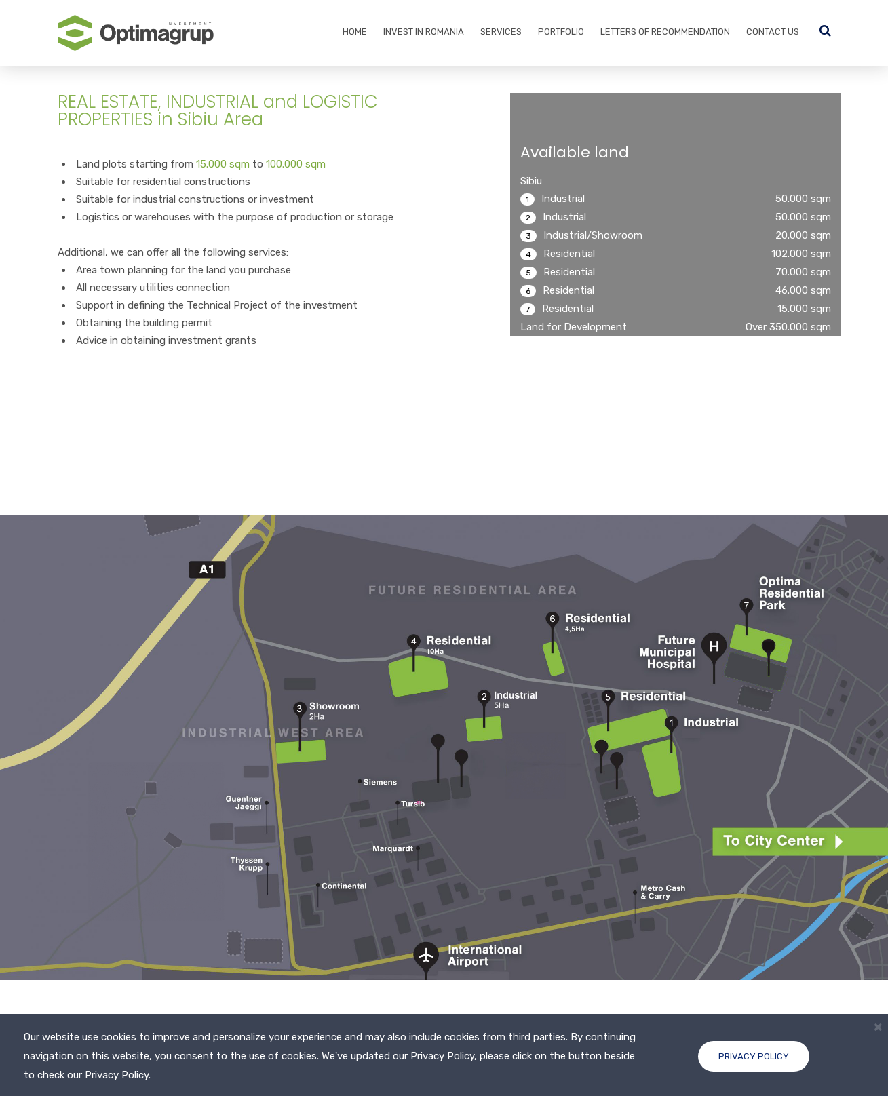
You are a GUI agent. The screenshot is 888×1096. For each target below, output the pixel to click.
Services (501, 31)
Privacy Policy (753, 1056)
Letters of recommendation (665, 31)
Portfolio (561, 31)
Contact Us (772, 31)
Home (355, 31)
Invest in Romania (423, 31)
